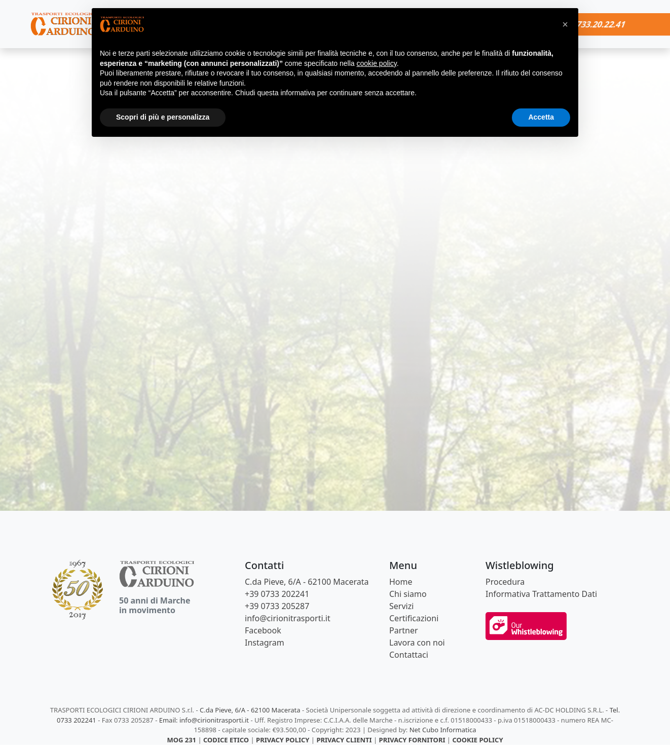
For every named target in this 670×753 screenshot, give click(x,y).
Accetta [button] (541, 117)
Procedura (505, 581)
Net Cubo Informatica (443, 729)
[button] (565, 24)
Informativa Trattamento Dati (541, 593)
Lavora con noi (417, 642)
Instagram (264, 642)
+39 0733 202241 (277, 593)
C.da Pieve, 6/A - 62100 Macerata (306, 581)
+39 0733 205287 (277, 606)
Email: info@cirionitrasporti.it (204, 720)
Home (401, 581)
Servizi (401, 606)
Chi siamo (408, 593)
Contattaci (408, 654)
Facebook (263, 630)
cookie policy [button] (377, 63)
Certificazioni (413, 618)
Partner (403, 630)
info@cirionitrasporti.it (287, 618)
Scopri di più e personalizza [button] (162, 117)
